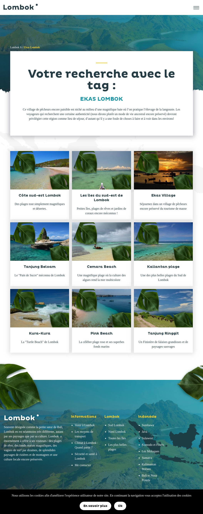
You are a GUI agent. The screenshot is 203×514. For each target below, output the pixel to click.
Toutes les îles (116, 438)
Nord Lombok (117, 431)
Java (144, 431)
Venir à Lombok (85, 425)
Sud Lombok (116, 425)
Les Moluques (150, 451)
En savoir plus (95, 506)
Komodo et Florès (153, 444)
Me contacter (83, 465)
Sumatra (147, 457)
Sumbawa (148, 425)
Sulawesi (147, 438)
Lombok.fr (16, 47)
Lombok (20, 7)
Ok (120, 506)
